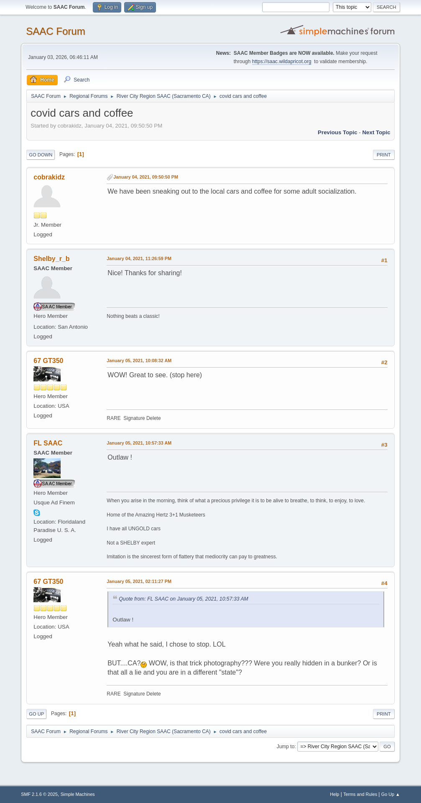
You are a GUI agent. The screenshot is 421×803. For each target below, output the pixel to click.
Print (384, 154)
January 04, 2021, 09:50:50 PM (145, 176)
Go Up (36, 713)
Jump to (286, 746)
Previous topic (337, 132)
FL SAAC (47, 443)
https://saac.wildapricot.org (281, 61)
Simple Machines (78, 794)
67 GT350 (48, 360)
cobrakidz (49, 177)
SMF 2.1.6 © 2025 (39, 794)
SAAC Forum (55, 31)
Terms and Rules (360, 794)
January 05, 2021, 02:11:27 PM (139, 581)
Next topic (376, 132)
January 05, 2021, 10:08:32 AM (139, 360)
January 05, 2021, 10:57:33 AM (139, 442)
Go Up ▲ (390, 794)
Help (334, 794)
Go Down (40, 154)
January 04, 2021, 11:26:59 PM (139, 258)
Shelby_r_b (51, 258)
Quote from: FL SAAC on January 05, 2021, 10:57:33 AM (183, 599)
